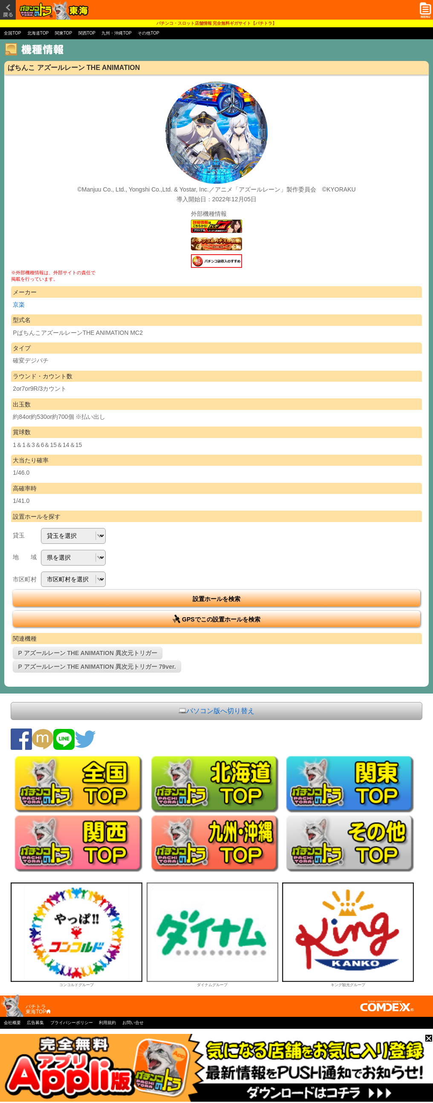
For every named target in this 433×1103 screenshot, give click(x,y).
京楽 (19, 304)
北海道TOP (38, 33)
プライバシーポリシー (71, 1022)
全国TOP (12, 33)
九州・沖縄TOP (116, 33)
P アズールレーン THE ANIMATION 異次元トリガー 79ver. (97, 666)
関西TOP (86, 33)
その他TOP (148, 33)
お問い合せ (133, 1022)
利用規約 (107, 1022)
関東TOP (63, 33)
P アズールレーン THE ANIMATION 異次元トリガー (87, 653)
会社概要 (12, 1022)
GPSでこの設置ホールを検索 (216, 619)
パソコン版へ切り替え (216, 711)
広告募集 (35, 1022)
